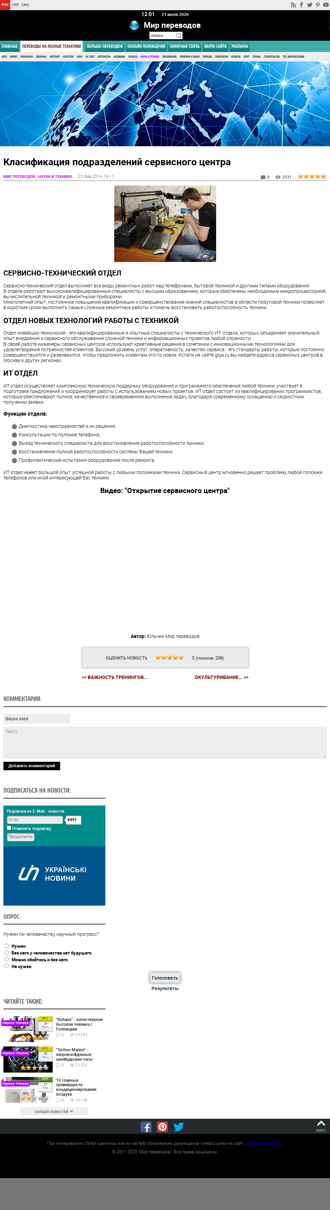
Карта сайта (215, 46)
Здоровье (41, 56)
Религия (235, 56)
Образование (169, 56)
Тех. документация (293, 56)
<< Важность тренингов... (115, 677)
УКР (15, 4)
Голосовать (165, 978)
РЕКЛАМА (239, 46)
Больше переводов (105, 46)
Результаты (165, 988)
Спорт (246, 56)
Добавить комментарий (31, 766)
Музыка (132, 56)
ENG (25, 4)
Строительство (272, 56)
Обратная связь (184, 46)
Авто (4, 56)
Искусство (68, 56)
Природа (207, 56)
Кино (79, 56)
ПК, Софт (89, 56)
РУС (5, 4)
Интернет (55, 56)
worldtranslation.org (263, 1143)
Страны (257, 56)
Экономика (26, 56)
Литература (104, 56)
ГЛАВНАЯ (9, 46)
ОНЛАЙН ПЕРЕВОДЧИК (146, 46)
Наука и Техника (149, 56)
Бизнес (13, 56)
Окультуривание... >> (221, 677)
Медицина (119, 56)
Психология (221, 56)
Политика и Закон (189, 56)
